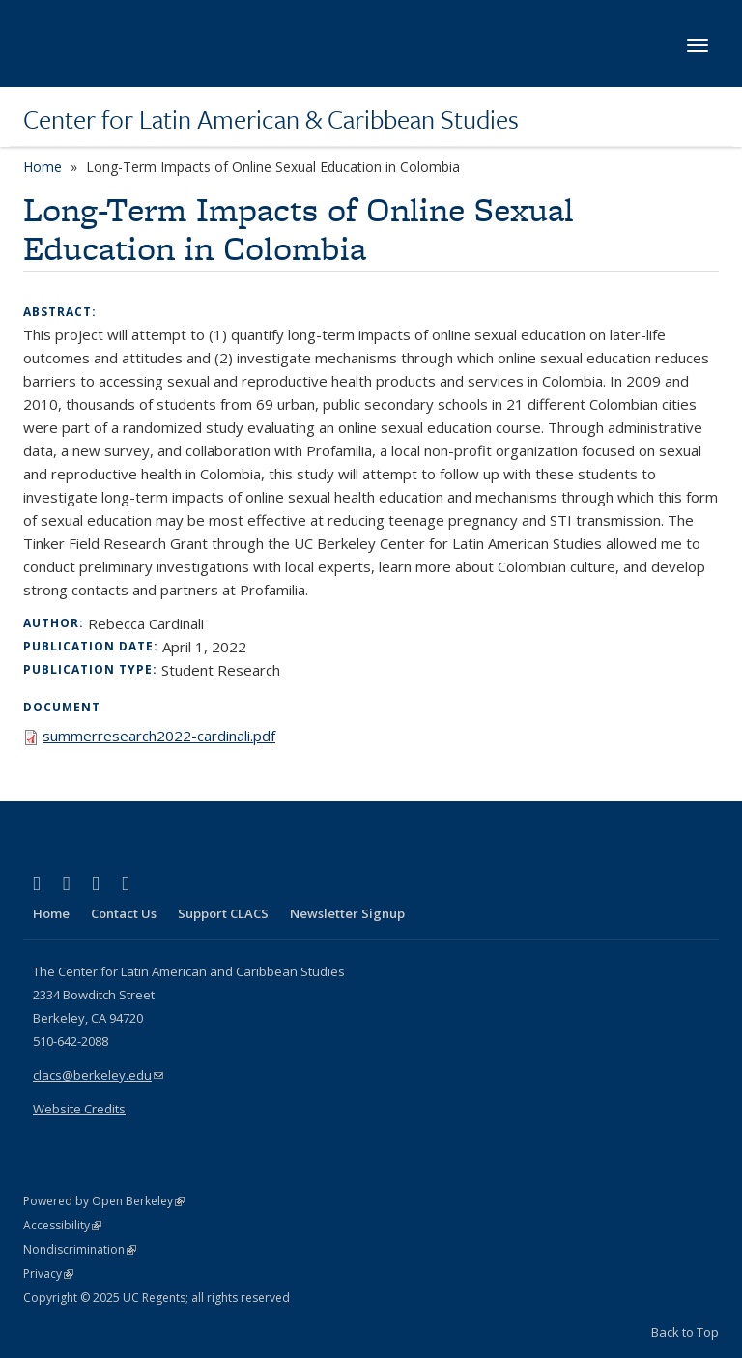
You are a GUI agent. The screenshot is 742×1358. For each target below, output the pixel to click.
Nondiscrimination (79, 1249)
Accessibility (62, 1225)
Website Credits (79, 1108)
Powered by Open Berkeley (104, 1201)
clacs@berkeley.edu (98, 1075)
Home (42, 167)
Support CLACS (223, 913)
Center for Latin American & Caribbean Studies (271, 118)
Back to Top (685, 1332)
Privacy (48, 1273)
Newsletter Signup (347, 913)
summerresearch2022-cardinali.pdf (159, 735)
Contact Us (124, 913)
